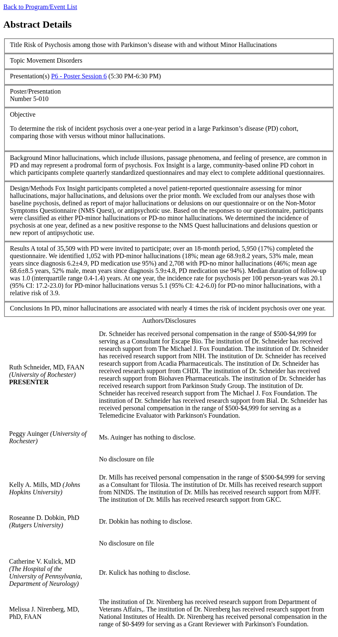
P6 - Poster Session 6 (79, 76)
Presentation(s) (29, 76)
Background (26, 157)
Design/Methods (32, 188)
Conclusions (26, 308)
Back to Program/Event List (40, 6)
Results (19, 248)
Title (16, 44)
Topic (17, 60)
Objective (22, 114)
